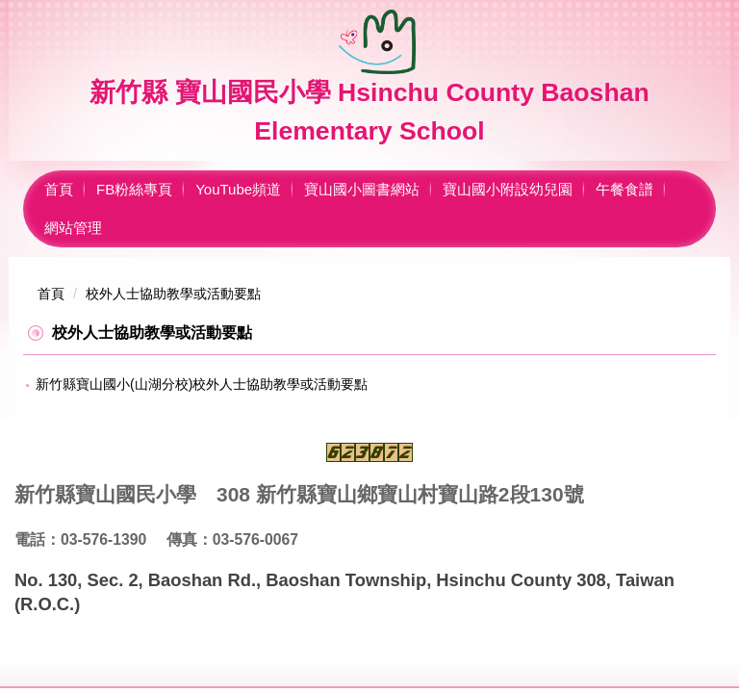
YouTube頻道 (238, 189)
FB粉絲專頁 (134, 189)
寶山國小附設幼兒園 (508, 189)
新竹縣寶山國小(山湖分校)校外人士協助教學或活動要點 (202, 384)
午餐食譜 (624, 189)
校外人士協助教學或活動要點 (173, 293)
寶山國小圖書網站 (362, 189)
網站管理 (73, 227)
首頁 (58, 189)
